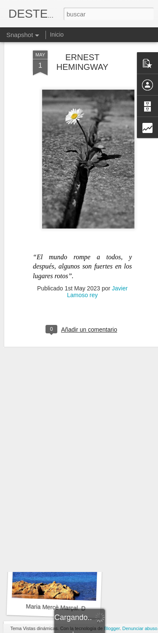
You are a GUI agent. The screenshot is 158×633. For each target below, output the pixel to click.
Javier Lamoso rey (97, 254)
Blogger (112, 628)
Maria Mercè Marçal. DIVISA (63, 607)
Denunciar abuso (139, 628)
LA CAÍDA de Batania (54, 493)
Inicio (57, 34)
